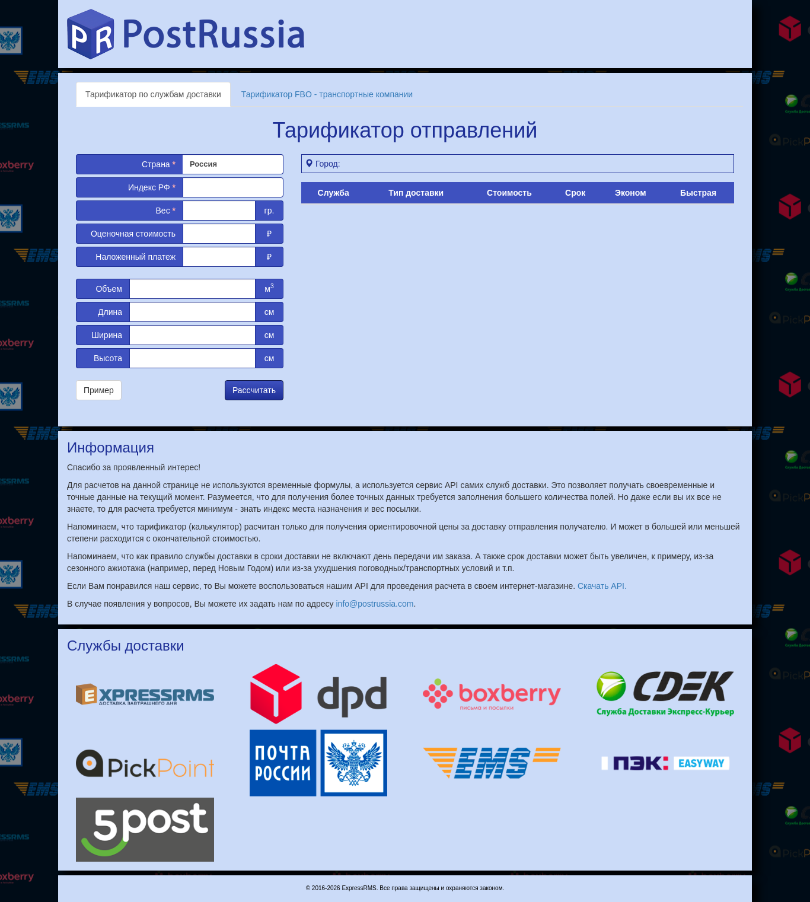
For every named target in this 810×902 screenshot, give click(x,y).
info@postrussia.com (375, 603)
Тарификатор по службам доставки (153, 94)
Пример (99, 390)
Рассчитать (254, 390)
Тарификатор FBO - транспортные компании (327, 94)
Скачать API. (602, 586)
